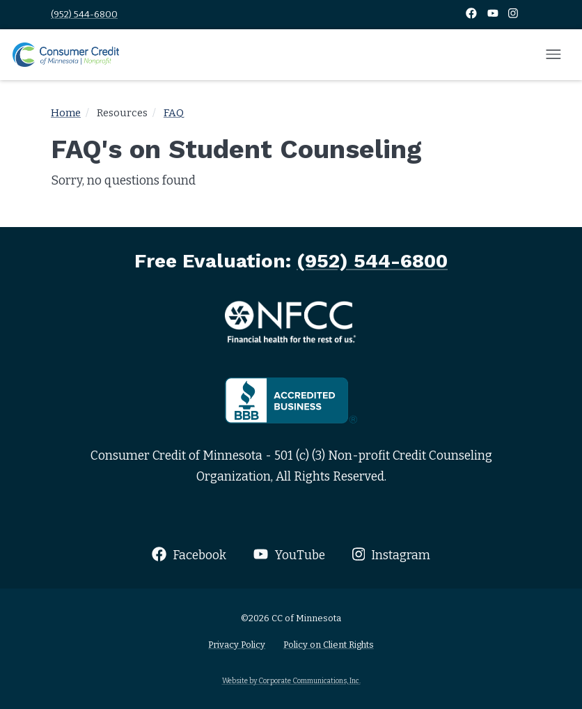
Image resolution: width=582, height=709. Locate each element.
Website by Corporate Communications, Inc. (291, 680)
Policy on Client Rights (328, 644)
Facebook (189, 555)
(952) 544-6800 (84, 14)
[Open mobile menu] (553, 55)
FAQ (174, 113)
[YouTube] (494, 14)
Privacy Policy (236, 644)
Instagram (391, 555)
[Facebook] (472, 14)
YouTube (288, 555)
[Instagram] (513, 14)
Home (66, 113)
